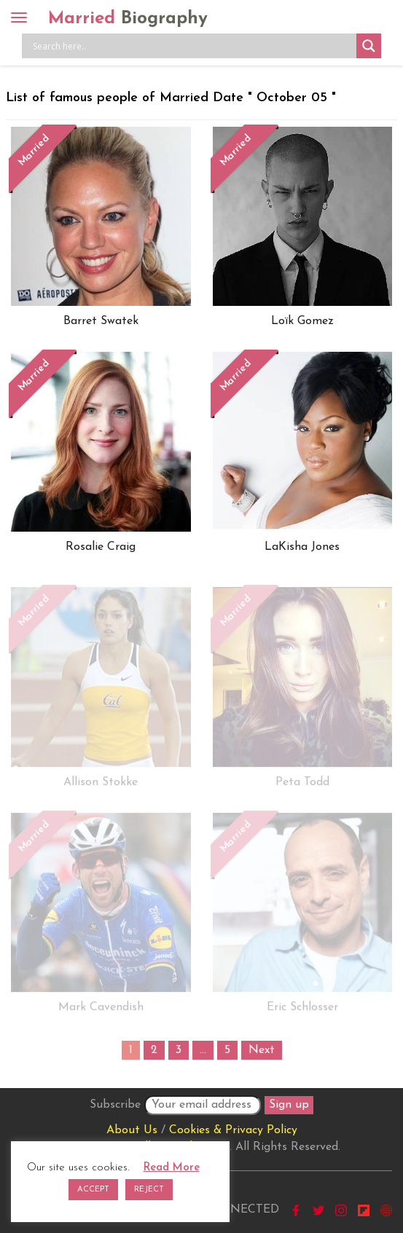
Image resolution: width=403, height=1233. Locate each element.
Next (262, 1050)
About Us (131, 1130)
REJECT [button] (149, 1190)
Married (128, 19)
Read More (172, 1167)
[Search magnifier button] (368, 46)
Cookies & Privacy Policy (233, 1130)
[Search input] (193, 46)
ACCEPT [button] (93, 1190)
